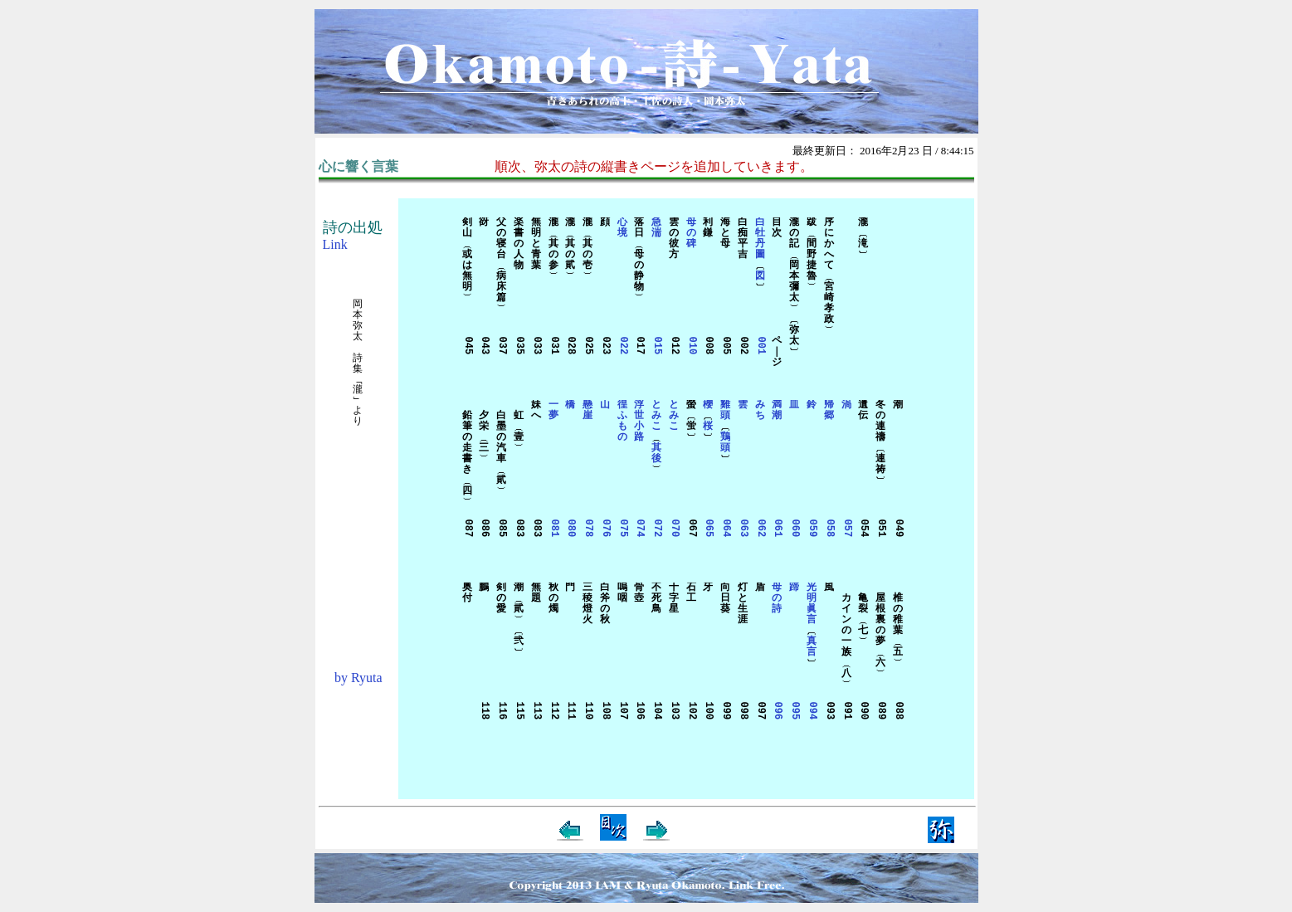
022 (622, 346)
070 (673, 528)
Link (335, 244)
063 (742, 528)
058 (829, 528)
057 (846, 528)
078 (588, 528)
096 (777, 711)
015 (657, 346)
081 (553, 528)
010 (691, 346)
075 (622, 528)
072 (657, 528)
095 (794, 711)
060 (794, 528)
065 (708, 528)
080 (570, 528)
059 (812, 528)
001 (760, 346)
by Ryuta (358, 678)
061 (777, 528)
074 (639, 528)
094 (812, 711)
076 (604, 528)
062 (760, 528)
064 (726, 528)
